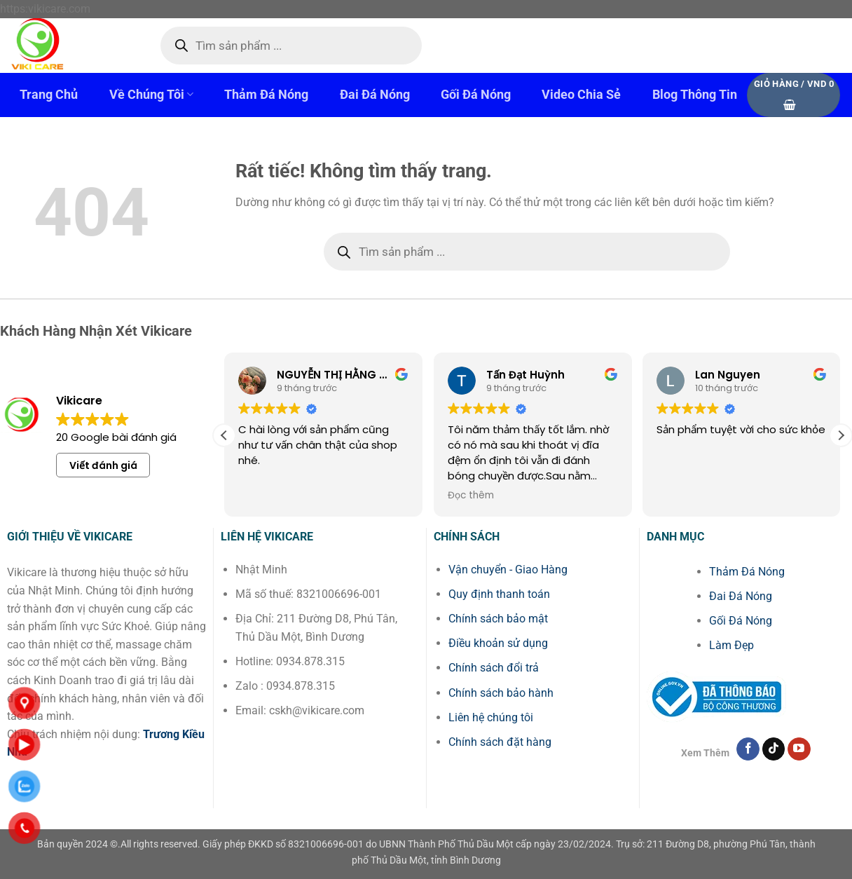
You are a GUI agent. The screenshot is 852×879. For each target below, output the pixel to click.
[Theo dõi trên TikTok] (773, 749)
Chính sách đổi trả (493, 667)
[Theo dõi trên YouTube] (799, 749)
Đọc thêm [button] (254, 495)
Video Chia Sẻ (581, 94)
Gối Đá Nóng (476, 94)
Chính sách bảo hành (501, 693)
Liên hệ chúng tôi (490, 717)
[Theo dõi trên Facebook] (748, 749)
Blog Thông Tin (694, 94)
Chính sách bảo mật (498, 618)
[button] (793, 95)
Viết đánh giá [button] (103, 465)
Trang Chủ (49, 94)
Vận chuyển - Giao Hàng (508, 569)
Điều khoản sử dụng (498, 643)
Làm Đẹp (731, 645)
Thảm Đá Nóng (266, 94)
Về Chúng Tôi (151, 94)
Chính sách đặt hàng (499, 742)
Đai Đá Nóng (375, 94)
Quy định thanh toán (499, 594)
